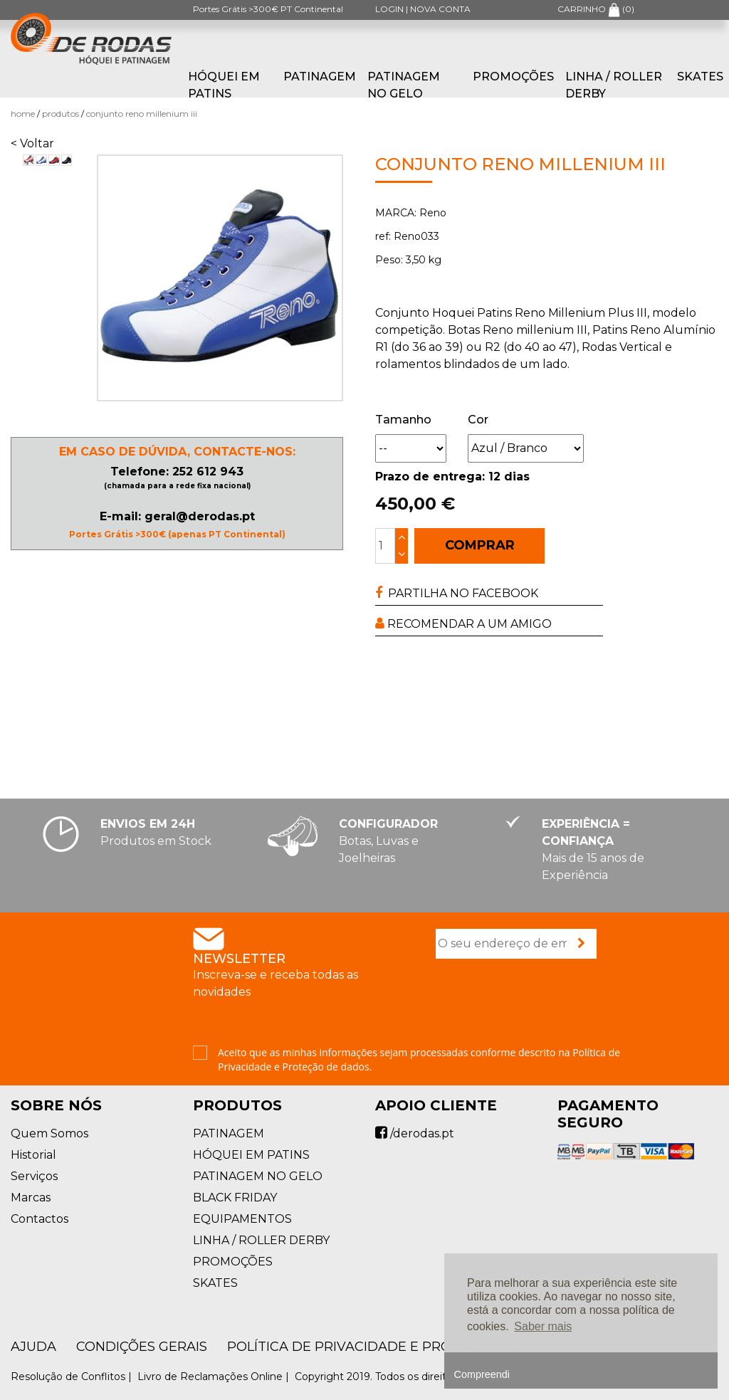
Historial (33, 1155)
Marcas (31, 1197)
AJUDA (33, 1346)
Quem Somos (49, 1133)
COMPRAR (479, 545)
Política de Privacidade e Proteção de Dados (399, 1346)
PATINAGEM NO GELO (403, 85)
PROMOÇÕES (513, 76)
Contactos (39, 1219)
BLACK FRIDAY (235, 1197)
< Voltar (32, 143)
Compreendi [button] (482, 1374)
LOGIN (389, 9)
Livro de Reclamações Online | (214, 1376)
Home (23, 113)
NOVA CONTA (440, 9)
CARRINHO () (595, 9)
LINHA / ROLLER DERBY (613, 85)
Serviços (34, 1176)
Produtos (60, 113)
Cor (478, 419)
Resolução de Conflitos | (73, 1376)
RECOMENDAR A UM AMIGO (463, 624)
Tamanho (403, 419)
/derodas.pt (414, 1133)
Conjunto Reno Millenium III (141, 113)
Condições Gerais (141, 1346)
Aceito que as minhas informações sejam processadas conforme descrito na (419, 1059)
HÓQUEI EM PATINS (224, 85)
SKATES (700, 76)
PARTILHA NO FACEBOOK (456, 593)
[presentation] (544, 1003)
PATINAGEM (319, 76)
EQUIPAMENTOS (242, 1219)
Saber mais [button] (543, 1326)
